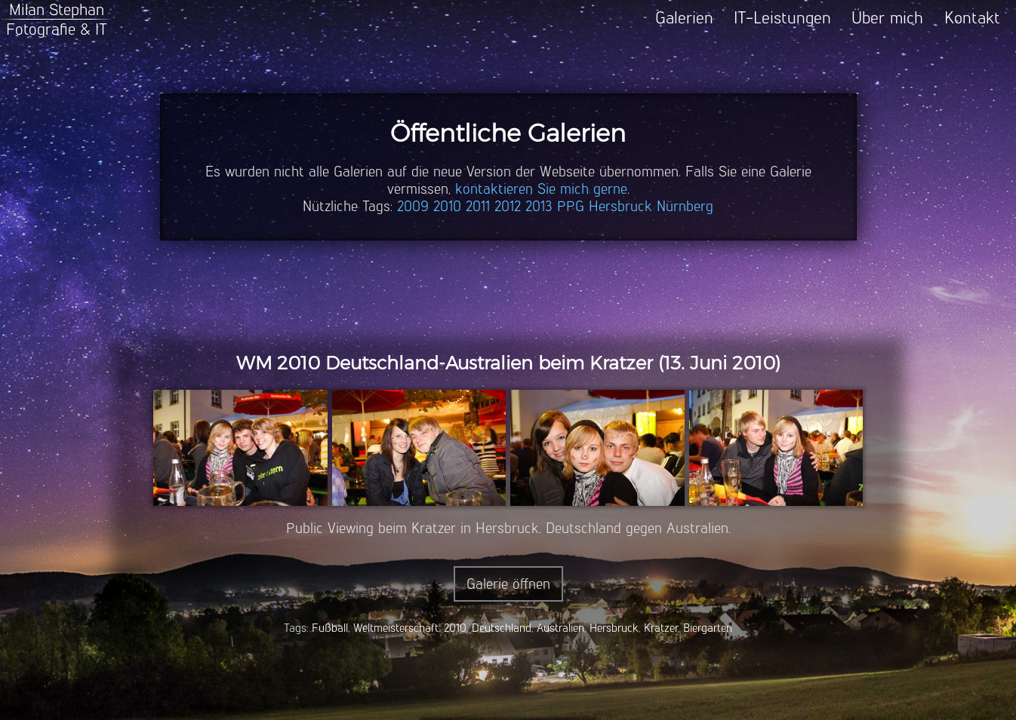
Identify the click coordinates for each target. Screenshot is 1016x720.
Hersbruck (620, 206)
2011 (478, 206)
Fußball (330, 627)
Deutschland (501, 627)
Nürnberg (685, 206)
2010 (447, 206)
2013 (539, 206)
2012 (507, 206)
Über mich (887, 18)
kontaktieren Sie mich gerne (541, 189)
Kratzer (661, 627)
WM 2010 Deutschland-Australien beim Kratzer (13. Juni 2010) (508, 363)
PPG (570, 206)
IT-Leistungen (782, 18)
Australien (560, 627)
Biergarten (707, 627)
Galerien (684, 18)
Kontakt (972, 18)
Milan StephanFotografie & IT (56, 19)
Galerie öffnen (508, 584)
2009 (413, 206)
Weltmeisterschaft (396, 627)
